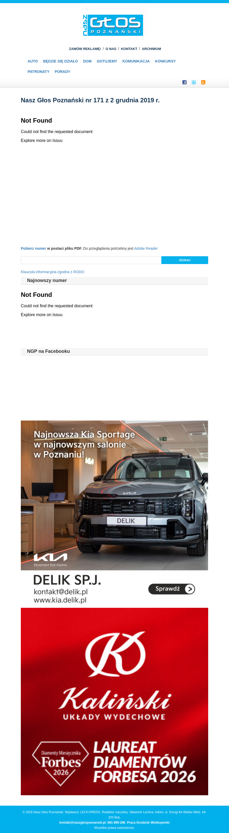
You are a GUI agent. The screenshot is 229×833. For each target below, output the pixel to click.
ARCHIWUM (151, 49)
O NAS (111, 49)
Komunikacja (136, 61)
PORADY (62, 72)
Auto (33, 61)
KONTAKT (129, 49)
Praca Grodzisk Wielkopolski (148, 822)
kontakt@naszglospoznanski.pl (82, 822)
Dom (87, 61)
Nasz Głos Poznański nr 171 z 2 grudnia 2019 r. (90, 100)
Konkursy (165, 61)
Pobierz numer (33, 248)
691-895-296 (116, 822)
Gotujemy (107, 61)
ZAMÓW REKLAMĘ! (85, 49)
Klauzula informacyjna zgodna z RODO (52, 272)
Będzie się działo (60, 61)
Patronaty (38, 72)
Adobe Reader (146, 248)
